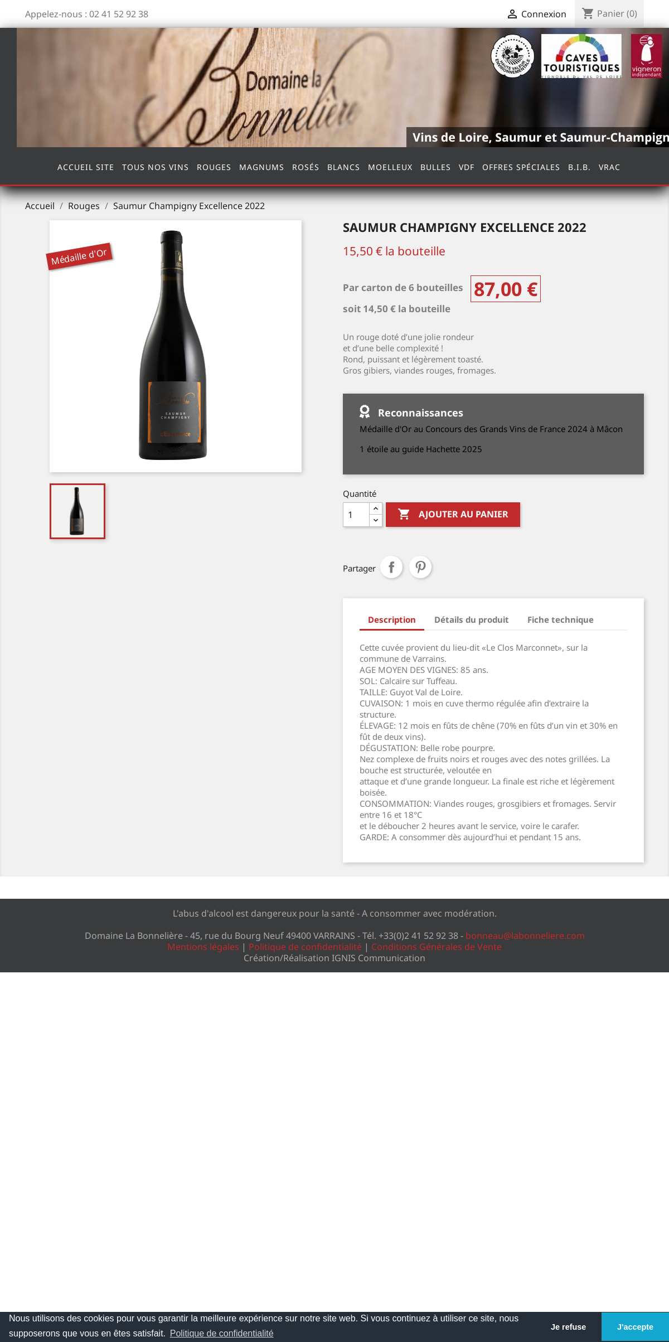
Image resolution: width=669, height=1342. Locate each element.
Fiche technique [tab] (560, 619)
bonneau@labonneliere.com (525, 935)
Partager (391, 567)
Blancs (343, 167)
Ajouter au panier (452, 514)
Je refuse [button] (568, 1326)
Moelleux (390, 167)
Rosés (305, 167)
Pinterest (420, 567)
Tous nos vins (155, 167)
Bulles (435, 167)
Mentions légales (203, 947)
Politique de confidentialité (305, 947)
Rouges (214, 167)
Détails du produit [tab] (471, 619)
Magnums (261, 167)
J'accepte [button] (635, 1326)
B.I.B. (579, 167)
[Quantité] (356, 514)
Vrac (609, 167)
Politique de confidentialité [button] (222, 1333)
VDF (466, 167)
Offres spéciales (521, 167)
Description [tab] (392, 619)
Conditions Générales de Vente (436, 947)
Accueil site (85, 167)
